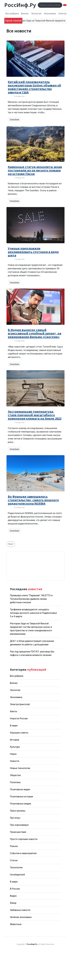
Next (10, 544)
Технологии (16, 867)
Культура (15, 747)
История (14, 739)
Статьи (13, 860)
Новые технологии (20, 768)
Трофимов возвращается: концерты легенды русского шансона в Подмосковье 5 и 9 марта (33, 613)
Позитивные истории (21, 796)
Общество (15, 775)
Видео (13, 895)
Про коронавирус (19, 825)
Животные (16, 924)
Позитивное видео (20, 789)
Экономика (50, 13)
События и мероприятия (23, 853)
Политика (15, 782)
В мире (14, 725)
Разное (14, 846)
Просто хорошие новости (23, 839)
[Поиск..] (50, 5)
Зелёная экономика (20, 917)
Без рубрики (12, 13)
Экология (36, 13)
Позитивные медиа (20, 803)
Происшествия (18, 832)
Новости (14, 761)
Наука (13, 754)
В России (15, 888)
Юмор (13, 903)
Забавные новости (20, 910)
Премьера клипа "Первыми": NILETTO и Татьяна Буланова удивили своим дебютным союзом (31, 599)
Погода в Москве (35, 566)
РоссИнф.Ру (20, 5)
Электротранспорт (20, 704)
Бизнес (25, 13)
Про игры (15, 817)
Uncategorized (17, 874)
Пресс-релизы (17, 810)
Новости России (19, 718)
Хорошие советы (19, 732)
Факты (13, 711)
